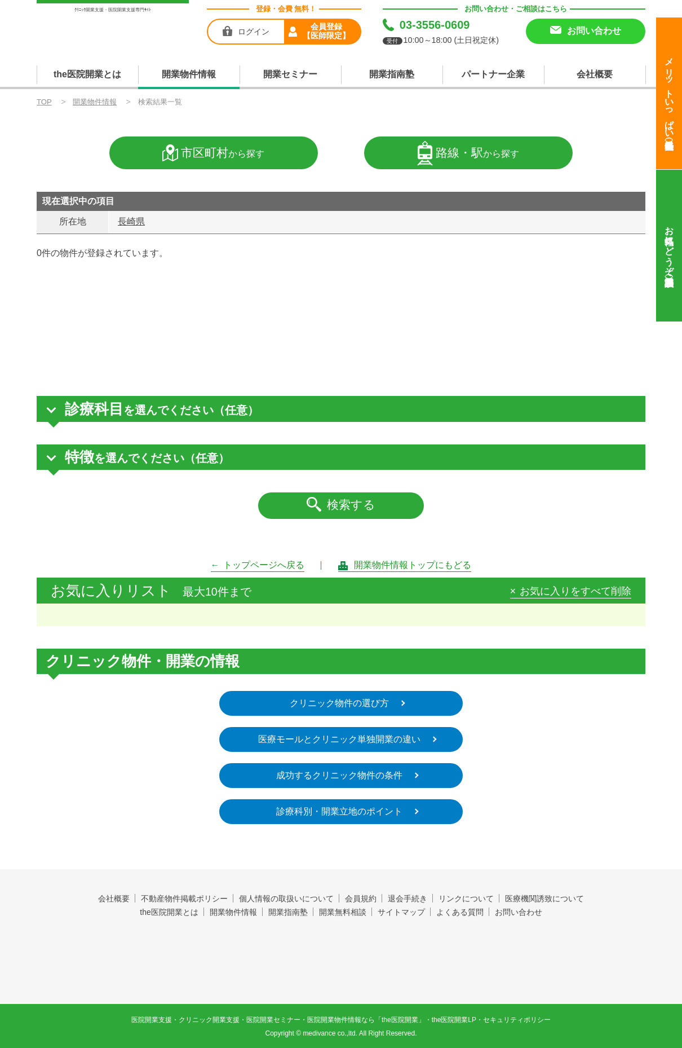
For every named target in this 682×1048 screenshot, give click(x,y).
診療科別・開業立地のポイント (339, 811)
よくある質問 (460, 912)
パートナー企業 (493, 74)
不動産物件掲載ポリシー (184, 898)
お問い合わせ (518, 912)
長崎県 (131, 221)
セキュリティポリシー (517, 1020)
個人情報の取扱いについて (286, 898)
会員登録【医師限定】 (326, 31)
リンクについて (466, 898)
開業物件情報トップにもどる (413, 565)
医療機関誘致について (544, 898)
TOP (44, 102)
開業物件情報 (189, 74)
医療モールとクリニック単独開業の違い (339, 739)
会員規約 (361, 898)
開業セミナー (290, 74)
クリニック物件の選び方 (339, 703)
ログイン (253, 31)
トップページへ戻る (264, 565)
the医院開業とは (87, 74)
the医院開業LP (454, 1020)
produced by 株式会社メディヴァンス (341, 971)
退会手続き (407, 898)
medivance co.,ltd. (330, 1033)
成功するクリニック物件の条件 (339, 775)
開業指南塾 (391, 74)
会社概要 (595, 74)
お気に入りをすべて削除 (575, 592)
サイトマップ (401, 912)
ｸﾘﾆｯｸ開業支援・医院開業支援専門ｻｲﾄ (112, 9)
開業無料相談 (342, 912)
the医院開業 (341, 945)
